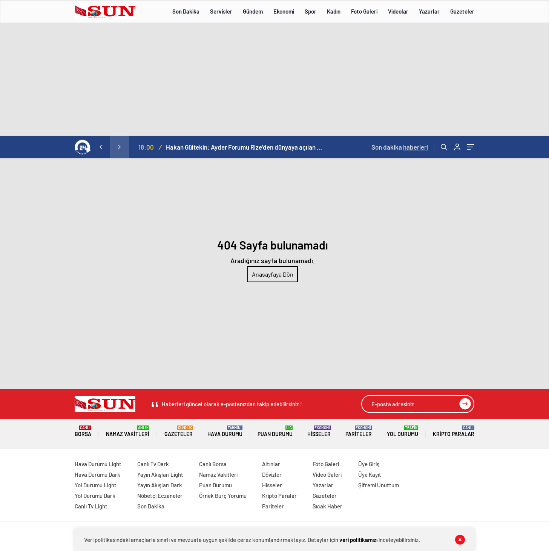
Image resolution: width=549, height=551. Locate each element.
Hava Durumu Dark (97, 474)
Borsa (83, 431)
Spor (310, 11)
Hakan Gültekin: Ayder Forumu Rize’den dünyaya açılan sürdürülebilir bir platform (245, 147)
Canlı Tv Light (91, 506)
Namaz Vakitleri (127, 431)
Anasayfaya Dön (272, 274)
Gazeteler (462, 11)
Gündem (253, 11)
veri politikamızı (358, 539)
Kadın (333, 11)
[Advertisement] (274, 79)
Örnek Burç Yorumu (223, 495)
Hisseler (319, 431)
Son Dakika (185, 11)
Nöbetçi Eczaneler (159, 495)
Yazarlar (429, 11)
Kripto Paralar (453, 431)
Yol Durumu (402, 431)
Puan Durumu (275, 431)
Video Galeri (327, 474)
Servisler (221, 11)
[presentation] (100, 147)
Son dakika (399, 147)
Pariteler (358, 431)
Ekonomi (283, 11)
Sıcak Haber (327, 506)
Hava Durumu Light (98, 464)
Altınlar (271, 464)
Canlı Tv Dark (153, 464)
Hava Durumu (224, 431)
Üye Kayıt (369, 474)
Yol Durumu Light (96, 485)
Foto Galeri (364, 11)
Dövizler (272, 474)
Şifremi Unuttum (378, 485)
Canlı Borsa (213, 464)
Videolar (398, 11)
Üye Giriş (368, 464)
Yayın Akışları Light (160, 474)
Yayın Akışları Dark (159, 485)
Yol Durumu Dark (95, 495)
